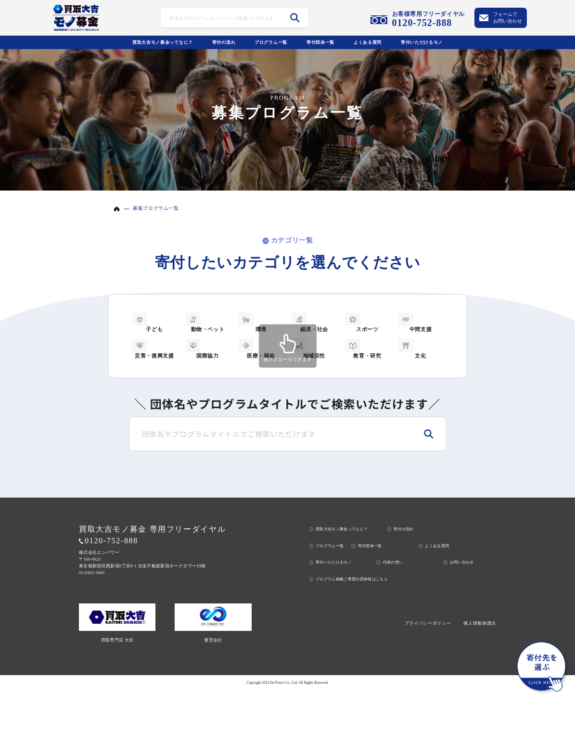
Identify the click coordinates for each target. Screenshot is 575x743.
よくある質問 (368, 42)
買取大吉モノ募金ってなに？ (162, 42)
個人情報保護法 (479, 676)
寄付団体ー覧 (320, 42)
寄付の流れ (224, 42)
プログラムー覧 (271, 42)
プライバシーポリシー (428, 676)
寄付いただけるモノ (422, 42)
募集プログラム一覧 (156, 208)
